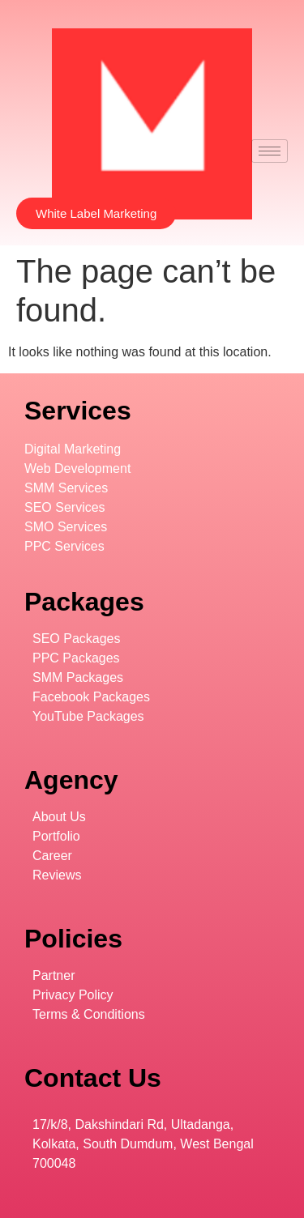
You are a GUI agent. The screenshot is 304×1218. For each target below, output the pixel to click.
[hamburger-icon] (269, 151)
